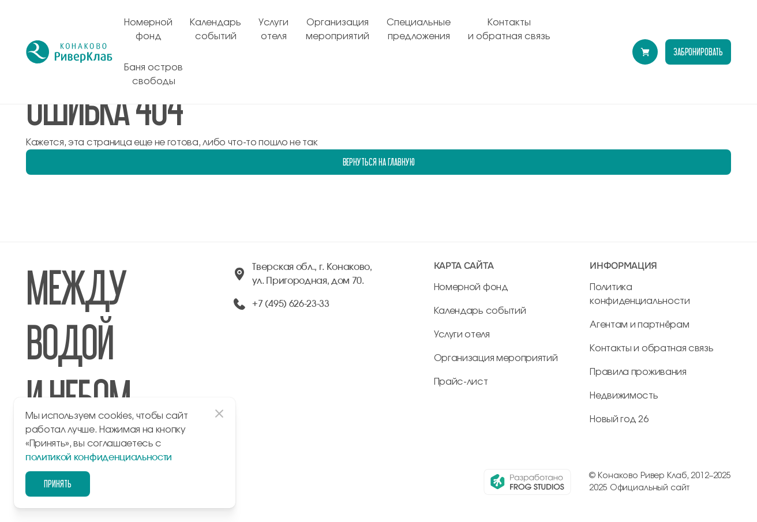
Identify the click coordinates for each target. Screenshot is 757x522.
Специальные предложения (419, 29)
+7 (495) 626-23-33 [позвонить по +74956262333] (290, 304)
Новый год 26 (619, 419)
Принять (58, 483)
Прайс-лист (461, 381)
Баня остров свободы (153, 74)
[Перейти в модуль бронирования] (645, 52)
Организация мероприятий (337, 29)
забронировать (698, 51)
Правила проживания (638, 372)
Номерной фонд (148, 29)
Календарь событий (215, 29)
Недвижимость (624, 395)
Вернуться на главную (379, 161)
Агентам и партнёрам (639, 324)
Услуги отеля (273, 29)
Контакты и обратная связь (509, 29)
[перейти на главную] (69, 51)
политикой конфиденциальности (98, 457)
